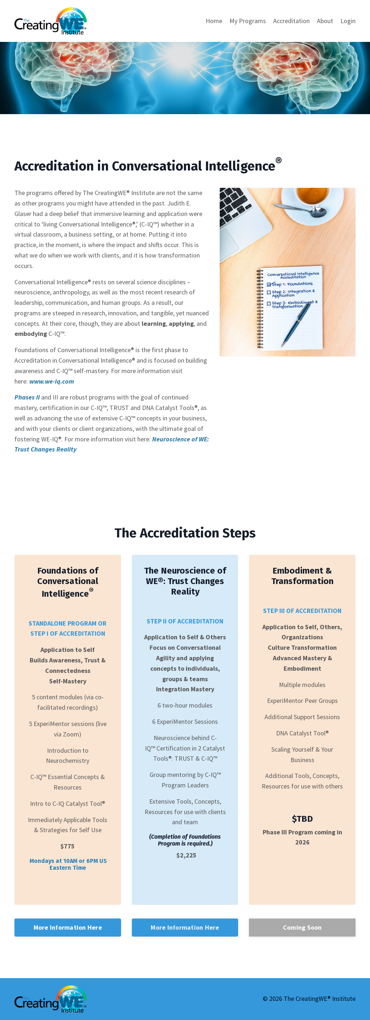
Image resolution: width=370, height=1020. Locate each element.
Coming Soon (302, 927)
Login (348, 21)
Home (214, 21)
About (325, 21)
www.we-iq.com (51, 381)
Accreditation (291, 21)
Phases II (27, 397)
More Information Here (68, 927)
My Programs (247, 21)
